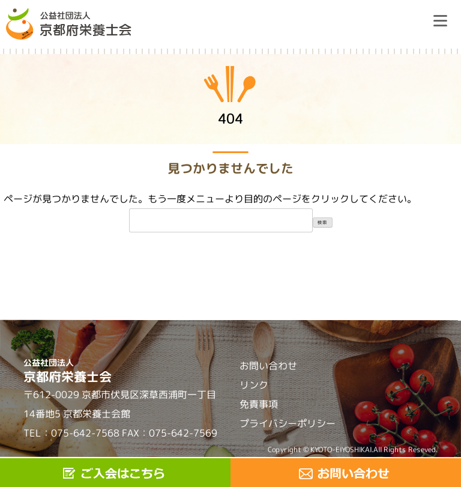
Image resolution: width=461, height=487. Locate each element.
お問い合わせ (268, 365)
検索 (322, 222)
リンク (254, 385)
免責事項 (259, 404)
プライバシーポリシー (288, 423)
